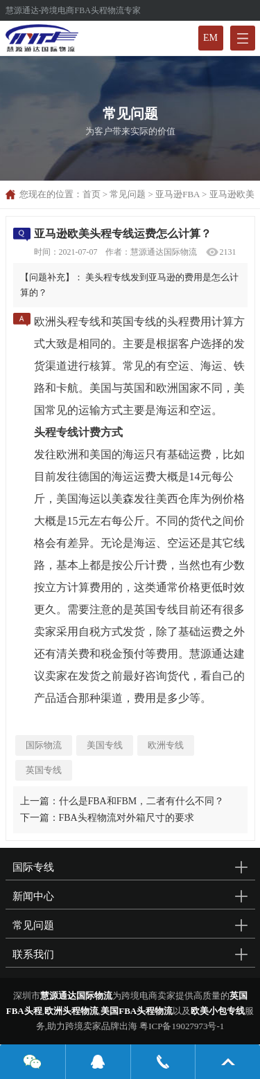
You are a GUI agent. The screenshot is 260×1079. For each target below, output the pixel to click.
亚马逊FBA (177, 194)
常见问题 (128, 194)
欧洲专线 (166, 745)
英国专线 (44, 770)
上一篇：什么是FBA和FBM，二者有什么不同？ (122, 801)
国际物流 (44, 745)
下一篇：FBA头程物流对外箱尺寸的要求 (107, 818)
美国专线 (105, 745)
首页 (92, 194)
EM (210, 38)
